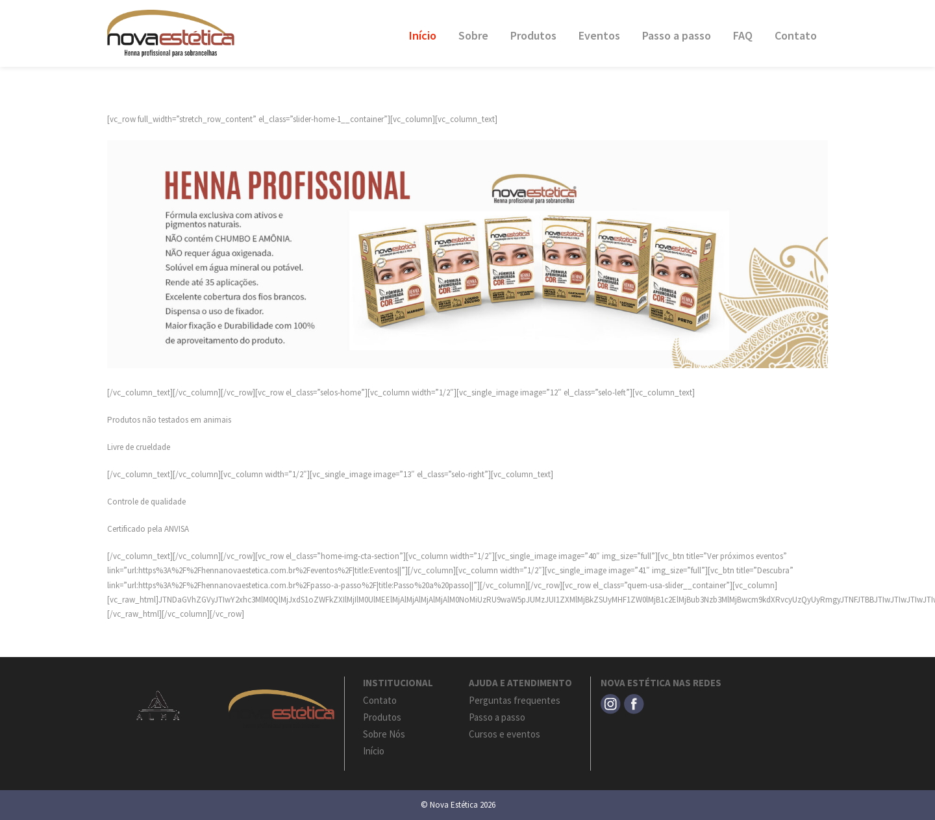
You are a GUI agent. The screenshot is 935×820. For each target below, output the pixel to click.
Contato (796, 35)
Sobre (473, 35)
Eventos (599, 35)
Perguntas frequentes (514, 700)
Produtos (533, 35)
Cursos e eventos (504, 734)
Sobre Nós (384, 734)
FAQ (743, 35)
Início (422, 35)
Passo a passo (676, 35)
